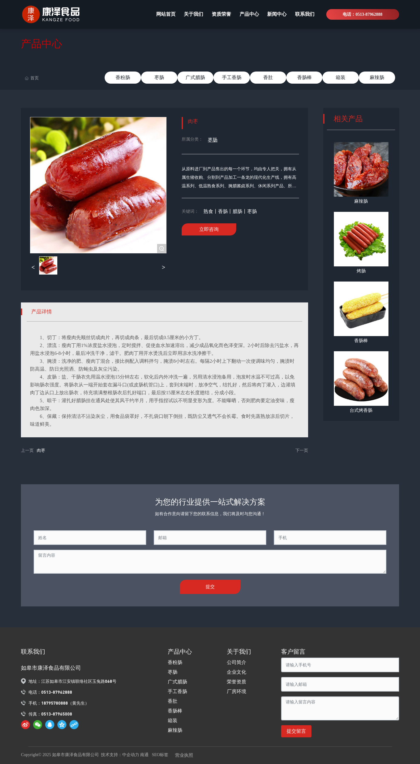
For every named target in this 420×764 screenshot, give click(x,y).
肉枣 (41, 450)
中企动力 (130, 754)
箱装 (340, 77)
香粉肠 (123, 77)
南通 (144, 754)
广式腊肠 (195, 77)
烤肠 (361, 271)
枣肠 (159, 77)
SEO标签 (161, 754)
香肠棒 (304, 77)
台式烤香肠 (361, 410)
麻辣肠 (377, 77)
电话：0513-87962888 (362, 14)
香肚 (268, 77)
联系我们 (33, 651)
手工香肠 (231, 77)
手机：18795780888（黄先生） (59, 703)
